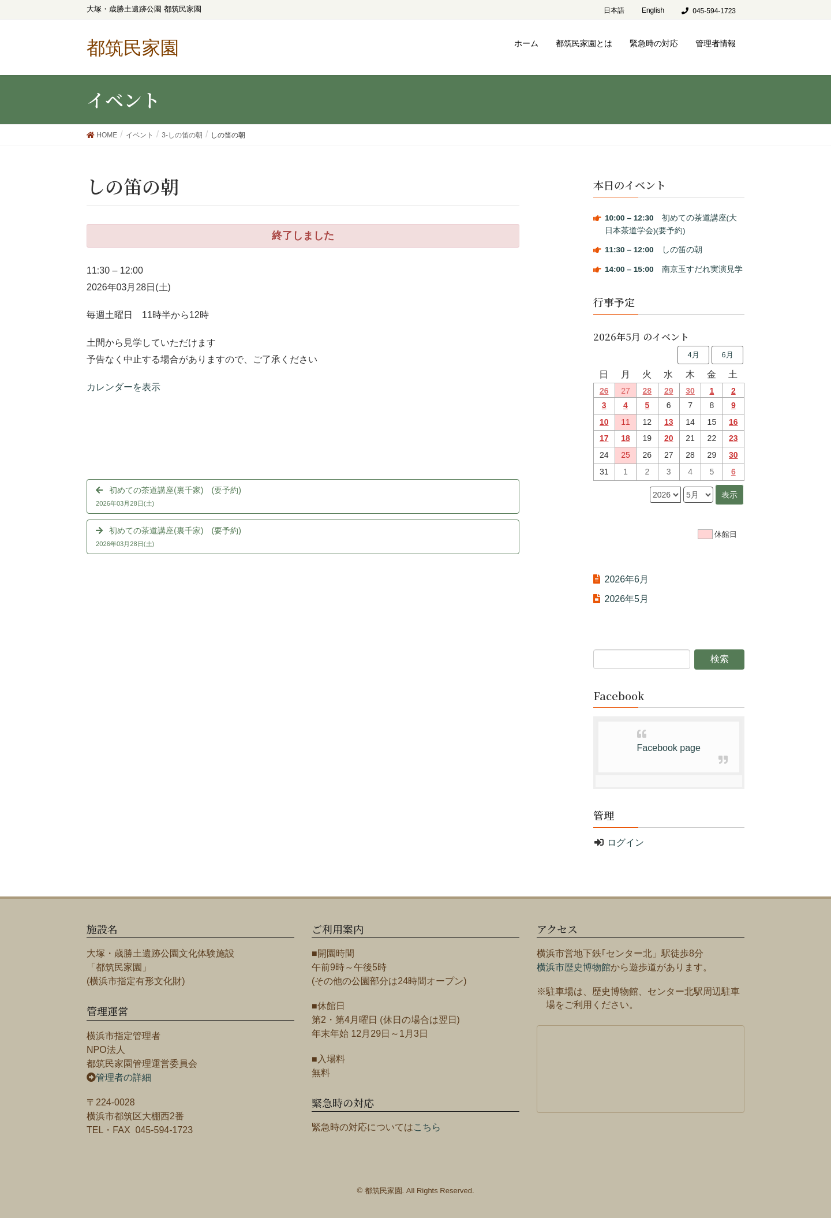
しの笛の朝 (653, 249)
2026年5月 (627, 599)
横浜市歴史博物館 (574, 967)
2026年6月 (627, 579)
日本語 (614, 10)
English (653, 10)
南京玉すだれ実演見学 (674, 269)
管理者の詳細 (123, 1077)
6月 (727, 354)
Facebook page (669, 748)
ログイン (625, 842)
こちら (427, 1127)
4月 (693, 354)
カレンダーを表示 (123, 387)
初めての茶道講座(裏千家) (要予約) (303, 497)
